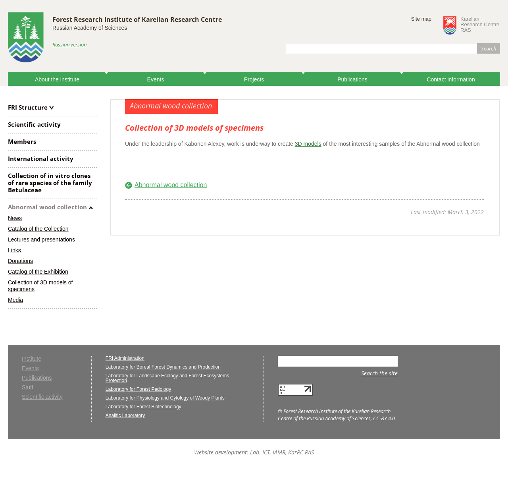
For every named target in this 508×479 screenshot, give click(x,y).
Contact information (451, 79)
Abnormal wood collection (47, 207)
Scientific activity (34, 124)
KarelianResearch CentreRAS (479, 24)
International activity (40, 158)
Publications (352, 79)
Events (155, 79)
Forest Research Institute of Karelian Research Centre (137, 19)
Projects (254, 79)
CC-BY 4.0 (384, 418)
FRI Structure (28, 107)
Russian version (69, 44)
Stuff (27, 387)
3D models (308, 144)
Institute (31, 359)
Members (22, 141)
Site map (421, 19)
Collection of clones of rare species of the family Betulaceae (50, 183)
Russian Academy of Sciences (89, 28)
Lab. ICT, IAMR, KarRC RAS (282, 452)
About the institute (57, 79)
